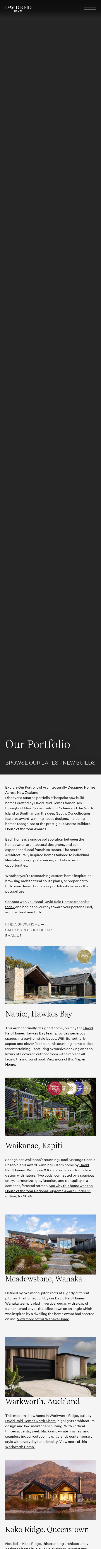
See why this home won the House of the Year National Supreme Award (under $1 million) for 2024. (49, 1191)
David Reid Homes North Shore (30, 1421)
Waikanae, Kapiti (33, 1145)
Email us (13, 936)
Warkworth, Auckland (42, 1401)
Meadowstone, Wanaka (43, 1278)
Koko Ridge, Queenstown (47, 1529)
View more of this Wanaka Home (43, 1319)
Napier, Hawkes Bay (38, 1013)
